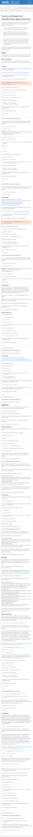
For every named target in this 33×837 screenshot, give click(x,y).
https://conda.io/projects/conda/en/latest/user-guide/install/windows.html (16, 360)
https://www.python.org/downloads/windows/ (10, 204)
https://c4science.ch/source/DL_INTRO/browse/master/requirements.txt (15, 72)
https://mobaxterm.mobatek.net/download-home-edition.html (17, 573)
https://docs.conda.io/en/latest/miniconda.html (13, 200)
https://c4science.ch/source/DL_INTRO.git (9, 424)
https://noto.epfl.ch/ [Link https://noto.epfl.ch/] (13, 410)
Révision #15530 (16, 10)
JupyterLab (5, 32)
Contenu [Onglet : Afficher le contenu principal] (24, 6)
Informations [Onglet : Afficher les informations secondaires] (8, 6)
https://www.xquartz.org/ (6, 567)
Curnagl (4, 38)
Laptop (4, 27)
